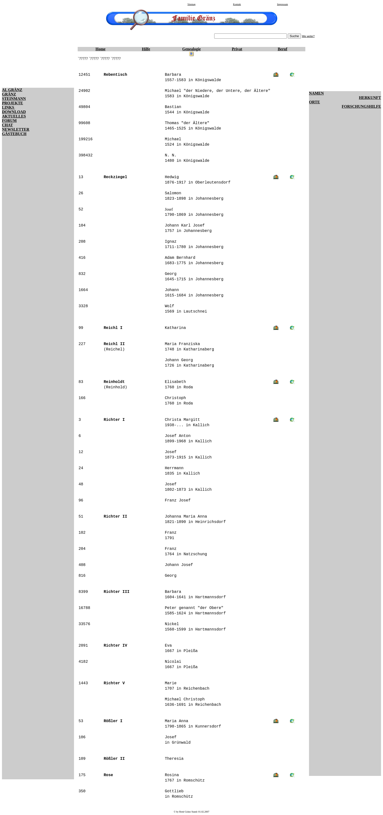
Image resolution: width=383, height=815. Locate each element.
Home (101, 49)
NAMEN (316, 93)
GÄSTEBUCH (14, 134)
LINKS (8, 107)
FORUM (9, 121)
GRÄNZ (9, 94)
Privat (237, 49)
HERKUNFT (370, 98)
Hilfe (146, 49)
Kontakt (237, 4)
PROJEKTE (12, 103)
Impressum (282, 4)
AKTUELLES (14, 116)
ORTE (314, 102)
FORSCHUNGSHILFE (361, 106)
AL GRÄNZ (12, 90)
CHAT (7, 125)
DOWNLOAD (14, 112)
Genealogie (191, 49)
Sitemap (192, 4)
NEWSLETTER (15, 129)
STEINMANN (14, 99)
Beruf (282, 49)
